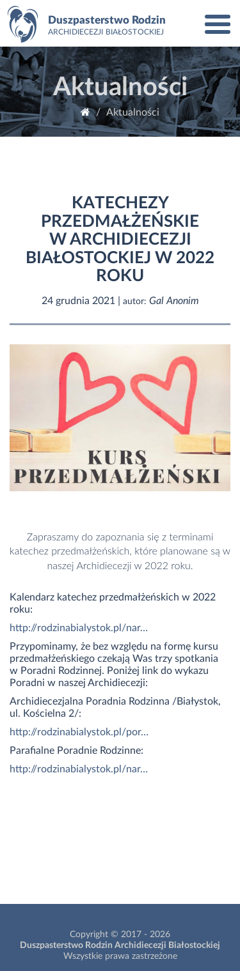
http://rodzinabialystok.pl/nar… (79, 628)
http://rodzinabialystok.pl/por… (79, 732)
